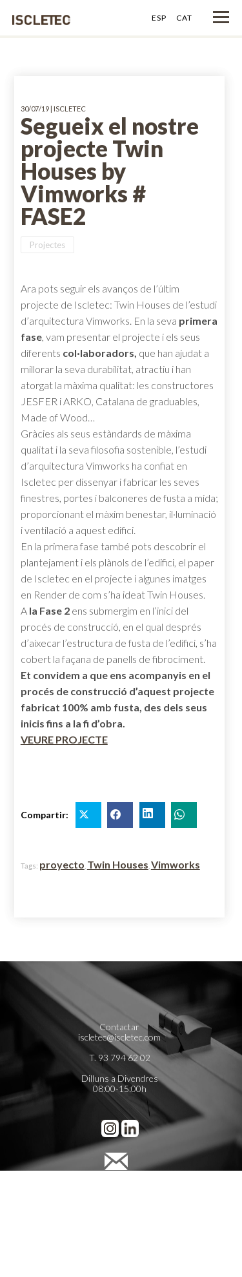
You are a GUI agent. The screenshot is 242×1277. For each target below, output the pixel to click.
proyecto (62, 864)
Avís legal (119, 1184)
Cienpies (119, 1236)
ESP (159, 18)
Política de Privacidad (119, 1194)
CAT (184, 18)
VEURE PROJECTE (64, 739)
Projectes (47, 245)
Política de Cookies (119, 1205)
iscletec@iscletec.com (119, 1037)
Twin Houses (117, 864)
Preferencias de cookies (119, 1215)
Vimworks (175, 864)
